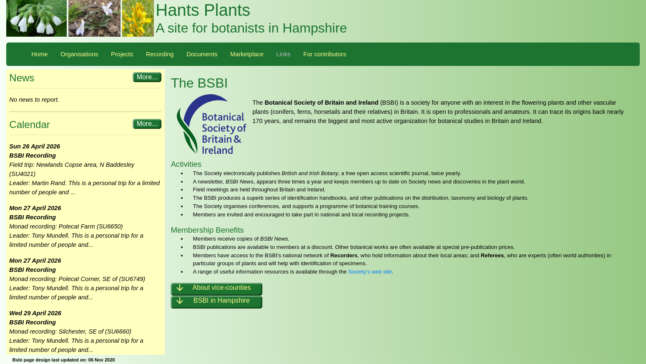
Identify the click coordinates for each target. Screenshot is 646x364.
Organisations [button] (79, 54)
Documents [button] (201, 54)
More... (147, 76)
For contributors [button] (324, 54)
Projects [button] (122, 54)
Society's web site (370, 272)
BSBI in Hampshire (212, 302)
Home (39, 54)
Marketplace (247, 54)
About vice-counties (213, 289)
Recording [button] (160, 54)
